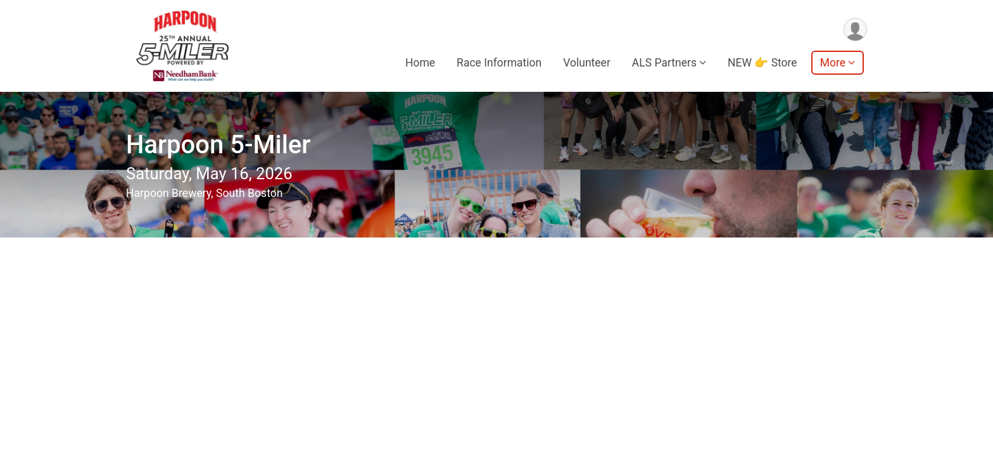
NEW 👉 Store (762, 62)
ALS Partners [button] (664, 62)
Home (420, 62)
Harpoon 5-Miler (218, 145)
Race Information (499, 62)
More (832, 62)
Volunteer (586, 62)
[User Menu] (855, 29)
